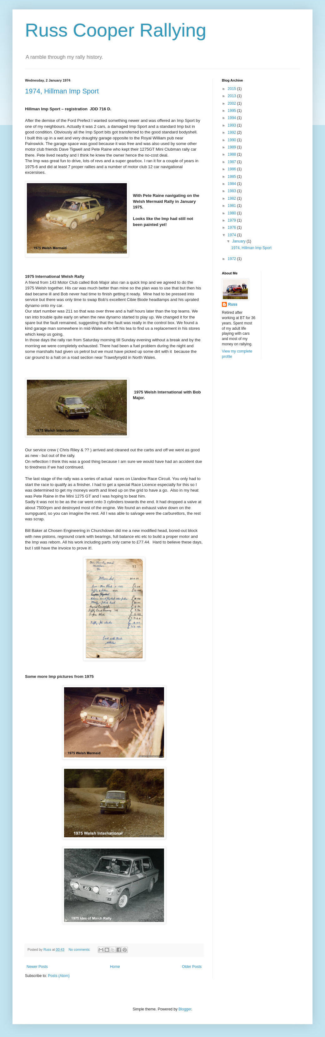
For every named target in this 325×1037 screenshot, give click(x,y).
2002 (232, 103)
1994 (232, 118)
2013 (232, 96)
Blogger (184, 1009)
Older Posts (192, 966)
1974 (232, 235)
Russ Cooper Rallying (115, 30)
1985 (232, 176)
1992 (232, 132)
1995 (232, 110)
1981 (232, 205)
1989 (232, 147)
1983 (232, 191)
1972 (232, 259)
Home (115, 966)
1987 (232, 162)
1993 (232, 125)
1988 (232, 154)
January (239, 241)
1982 (232, 198)
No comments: (79, 949)
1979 (232, 220)
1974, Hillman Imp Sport (62, 91)
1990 (232, 140)
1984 (232, 184)
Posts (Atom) (58, 976)
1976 (232, 227)
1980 (232, 213)
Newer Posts (37, 966)
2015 (232, 89)
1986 (232, 169)
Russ (232, 304)
